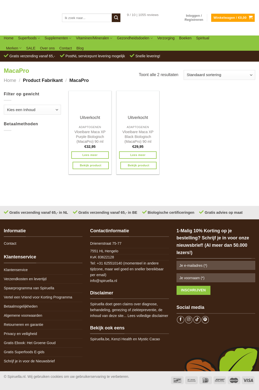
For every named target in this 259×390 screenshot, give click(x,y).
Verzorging (166, 38)
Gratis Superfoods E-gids (24, 352)
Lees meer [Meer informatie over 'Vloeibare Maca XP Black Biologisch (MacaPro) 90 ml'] (137, 154)
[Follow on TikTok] (197, 320)
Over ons (47, 48)
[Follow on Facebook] (180, 320)
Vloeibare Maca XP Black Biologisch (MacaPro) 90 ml (138, 136)
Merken (13, 48)
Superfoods (29, 38)
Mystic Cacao (149, 339)
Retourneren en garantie (23, 325)
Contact (65, 48)
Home (8, 38)
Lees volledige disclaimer (147, 316)
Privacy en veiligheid (20, 334)
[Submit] (116, 17)
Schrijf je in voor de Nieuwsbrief (29, 361)
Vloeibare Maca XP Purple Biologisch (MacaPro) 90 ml (89, 136)
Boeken (185, 38)
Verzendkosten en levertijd (25, 279)
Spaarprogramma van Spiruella (29, 288)
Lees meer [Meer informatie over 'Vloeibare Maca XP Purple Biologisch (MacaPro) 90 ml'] (90, 154)
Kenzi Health (121, 339)
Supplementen (58, 38)
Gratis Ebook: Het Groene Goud (30, 343)
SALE (30, 48)
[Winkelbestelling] (219, 75)
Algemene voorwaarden (23, 315)
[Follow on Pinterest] (205, 320)
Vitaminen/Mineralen (94, 38)
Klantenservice (16, 270)
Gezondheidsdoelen (135, 38)
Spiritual (202, 38)
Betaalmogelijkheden (21, 306)
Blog (80, 48)
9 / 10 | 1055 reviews (143, 15)
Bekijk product (90, 165)
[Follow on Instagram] (189, 320)
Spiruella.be (99, 339)
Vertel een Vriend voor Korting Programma (38, 297)
